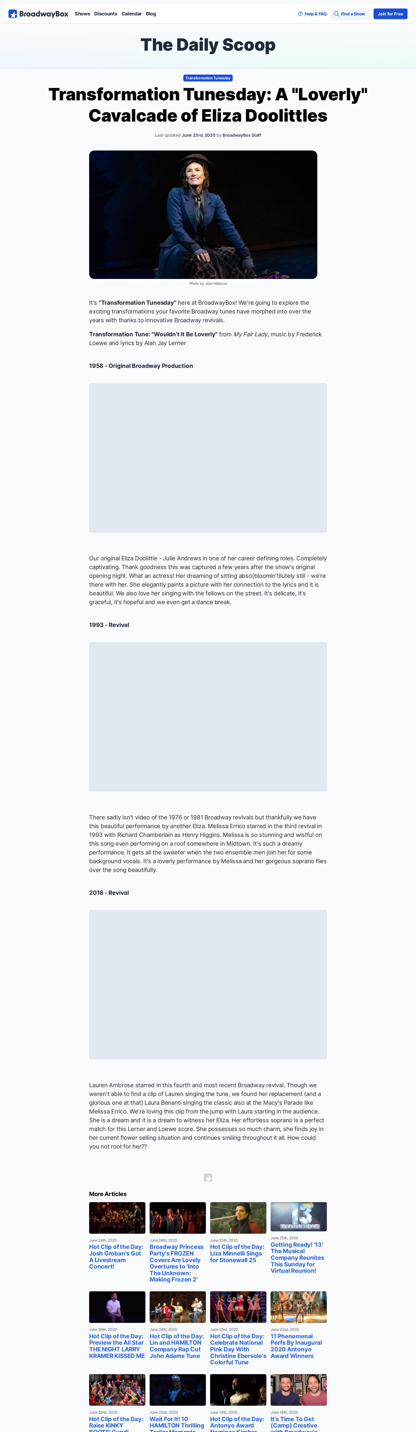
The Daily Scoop (208, 44)
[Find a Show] (350, 13)
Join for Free (390, 13)
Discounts (105, 13)
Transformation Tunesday (208, 78)
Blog (151, 13)
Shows (82, 13)
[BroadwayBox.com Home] (38, 14)
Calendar (132, 13)
